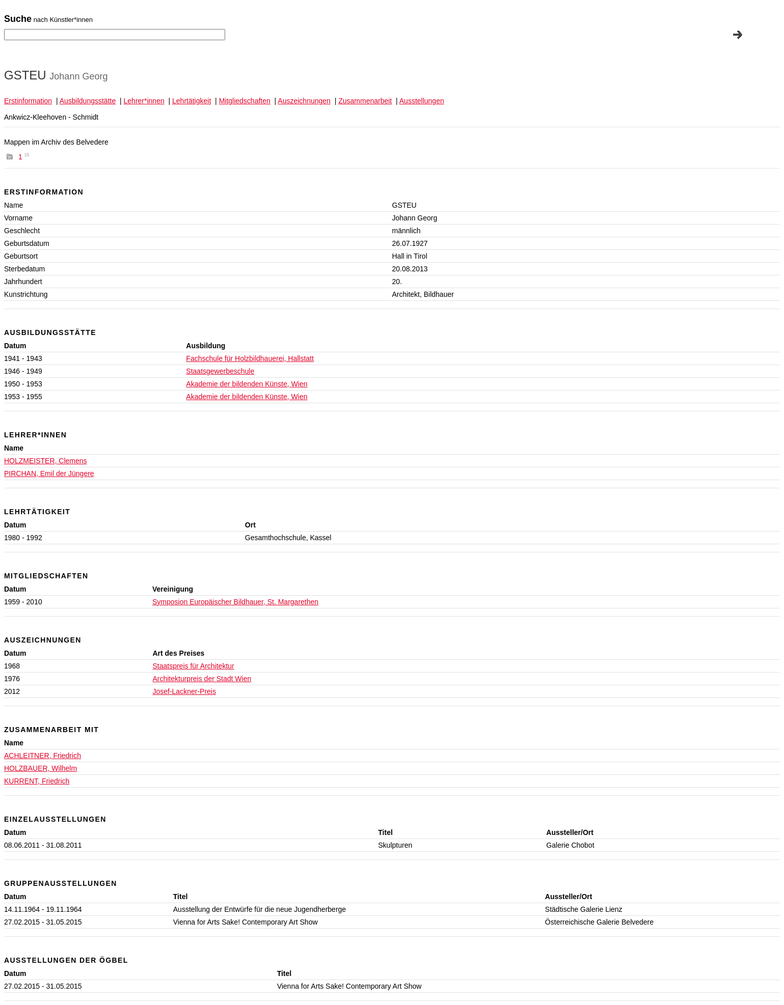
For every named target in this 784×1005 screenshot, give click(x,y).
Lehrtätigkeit (191, 101)
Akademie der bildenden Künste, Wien (246, 384)
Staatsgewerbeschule (220, 371)
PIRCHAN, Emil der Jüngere (49, 473)
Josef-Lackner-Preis (184, 691)
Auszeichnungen (304, 101)
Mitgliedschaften (245, 101)
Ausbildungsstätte (88, 101)
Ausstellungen (421, 101)
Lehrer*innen (144, 101)
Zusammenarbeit (365, 101)
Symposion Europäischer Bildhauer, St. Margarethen (235, 602)
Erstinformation (28, 101)
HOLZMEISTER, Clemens (45, 461)
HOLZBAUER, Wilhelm (40, 768)
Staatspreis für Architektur (193, 666)
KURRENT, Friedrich (36, 781)
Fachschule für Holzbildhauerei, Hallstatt (250, 358)
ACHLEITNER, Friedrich (42, 755)
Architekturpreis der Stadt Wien (201, 679)
